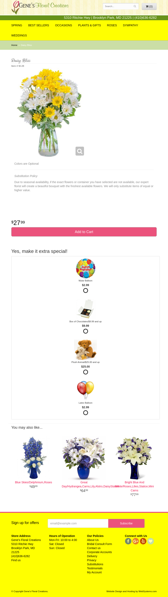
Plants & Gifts (89, 25)
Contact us (94, 548)
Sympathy (130, 25)
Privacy (91, 560)
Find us (16, 560)
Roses (112, 25)
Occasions (63, 25)
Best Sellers (38, 25)
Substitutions (95, 564)
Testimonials (95, 568)
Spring (16, 25)
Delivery (92, 556)
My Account (94, 572)
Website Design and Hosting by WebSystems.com (131, 591)
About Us (93, 540)
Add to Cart (84, 232)
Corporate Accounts (99, 552)
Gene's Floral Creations (39, 10)
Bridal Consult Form (99, 544)
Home (14, 45)
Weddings (19, 35)
